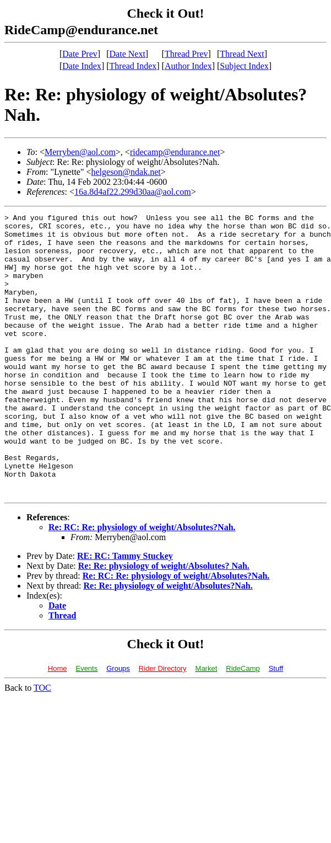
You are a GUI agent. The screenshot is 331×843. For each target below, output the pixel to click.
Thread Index (133, 66)
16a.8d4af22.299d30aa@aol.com (132, 191)
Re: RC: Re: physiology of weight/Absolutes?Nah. (142, 583)
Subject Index (244, 66)
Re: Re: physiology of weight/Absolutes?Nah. (168, 642)
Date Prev (79, 53)
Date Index (81, 66)
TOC (42, 744)
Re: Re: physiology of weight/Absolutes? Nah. (163, 622)
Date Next (127, 53)
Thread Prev (186, 53)
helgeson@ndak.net (125, 172)
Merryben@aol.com (80, 152)
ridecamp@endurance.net (175, 152)
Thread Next (242, 53)
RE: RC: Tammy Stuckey (125, 612)
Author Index (188, 66)
